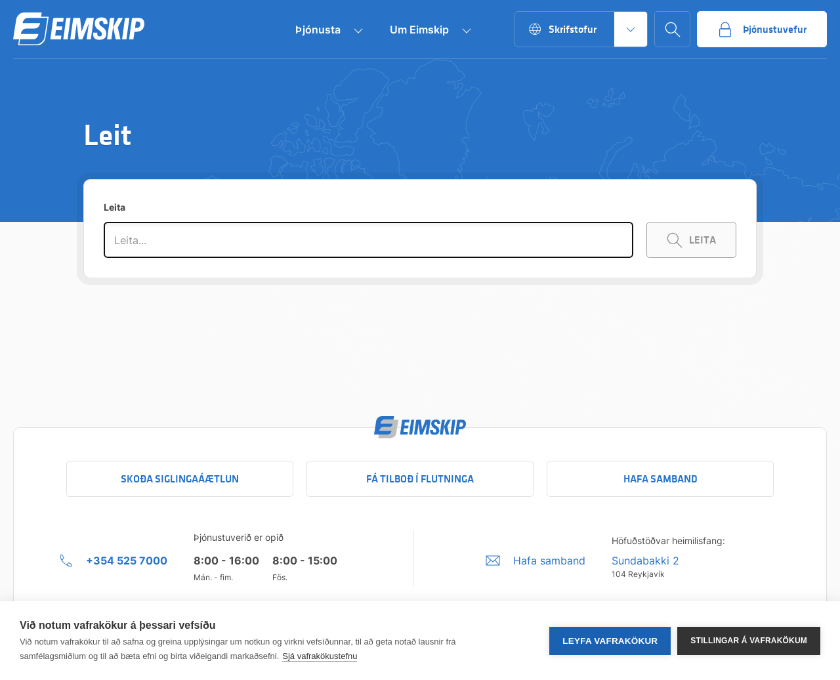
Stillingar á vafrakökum (748, 640)
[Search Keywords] (691, 240)
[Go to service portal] (762, 29)
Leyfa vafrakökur (610, 641)
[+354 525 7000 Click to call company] (113, 560)
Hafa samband (660, 479)
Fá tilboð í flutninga (420, 479)
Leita (114, 207)
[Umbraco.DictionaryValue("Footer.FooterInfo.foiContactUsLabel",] (535, 560)
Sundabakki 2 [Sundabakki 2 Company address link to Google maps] (645, 560)
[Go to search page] (672, 29)
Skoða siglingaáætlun (180, 479)
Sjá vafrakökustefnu (319, 656)
